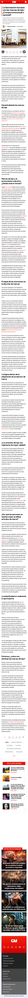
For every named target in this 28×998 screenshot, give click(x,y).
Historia (13, 772)
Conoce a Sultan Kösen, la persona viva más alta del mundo (17, 769)
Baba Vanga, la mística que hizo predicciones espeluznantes (17, 805)
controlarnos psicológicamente (16, 722)
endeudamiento (5, 428)
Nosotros (5, 974)
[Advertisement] (14, 831)
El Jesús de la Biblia (16, 777)
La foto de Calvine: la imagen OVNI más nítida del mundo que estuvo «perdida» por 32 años (18, 786)
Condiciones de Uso (8, 958)
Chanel (8, 244)
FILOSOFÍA (18, 745)
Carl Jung (7, 187)
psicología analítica (6, 189)
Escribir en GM (6, 979)
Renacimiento (5, 147)
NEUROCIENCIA (9, 751)
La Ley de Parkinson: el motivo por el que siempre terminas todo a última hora (14, 928)
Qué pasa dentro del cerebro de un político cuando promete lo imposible (14, 865)
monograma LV (21, 250)
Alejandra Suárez (11, 26)
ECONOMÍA (10, 745)
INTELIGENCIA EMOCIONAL (14, 748)
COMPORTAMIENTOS (16, 742)
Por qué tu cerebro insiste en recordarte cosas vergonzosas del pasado (14, 886)
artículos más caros (18, 500)
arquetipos (23, 216)
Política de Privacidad (8, 961)
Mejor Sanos (6, 992)
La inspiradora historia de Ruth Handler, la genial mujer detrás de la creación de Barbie (18, 796)
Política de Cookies (8, 963)
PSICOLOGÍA (19, 751)
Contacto (5, 976)
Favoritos (5, 966)
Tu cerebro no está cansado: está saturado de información (14, 908)
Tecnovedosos (7, 987)
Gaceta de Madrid (7, 989)
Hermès (21, 602)
